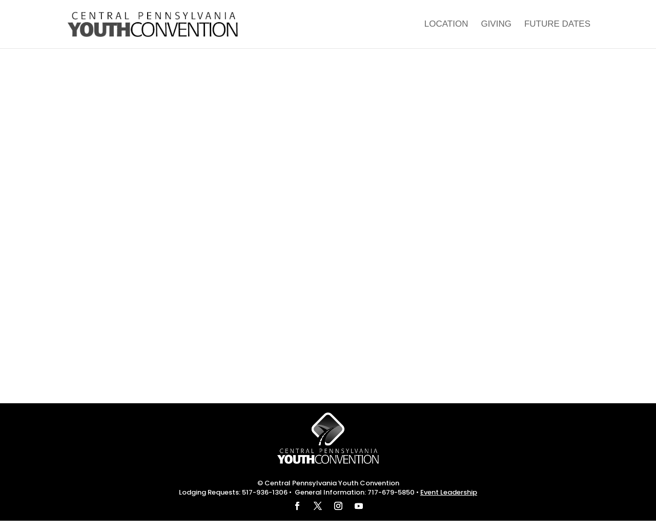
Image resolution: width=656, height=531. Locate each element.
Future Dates (557, 25)
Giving (496, 25)
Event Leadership (448, 492)
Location (446, 25)
